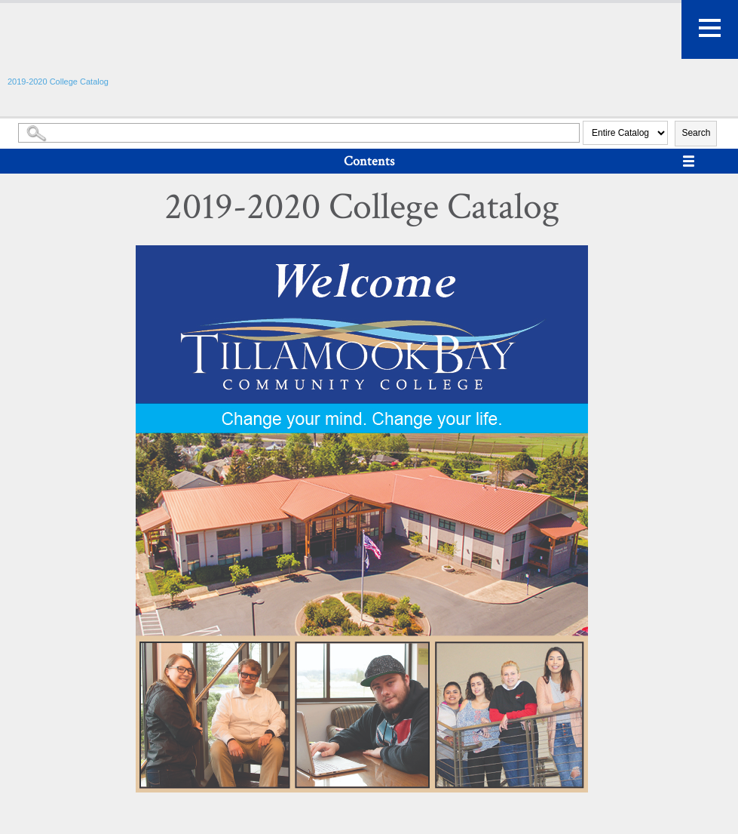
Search (695, 133)
